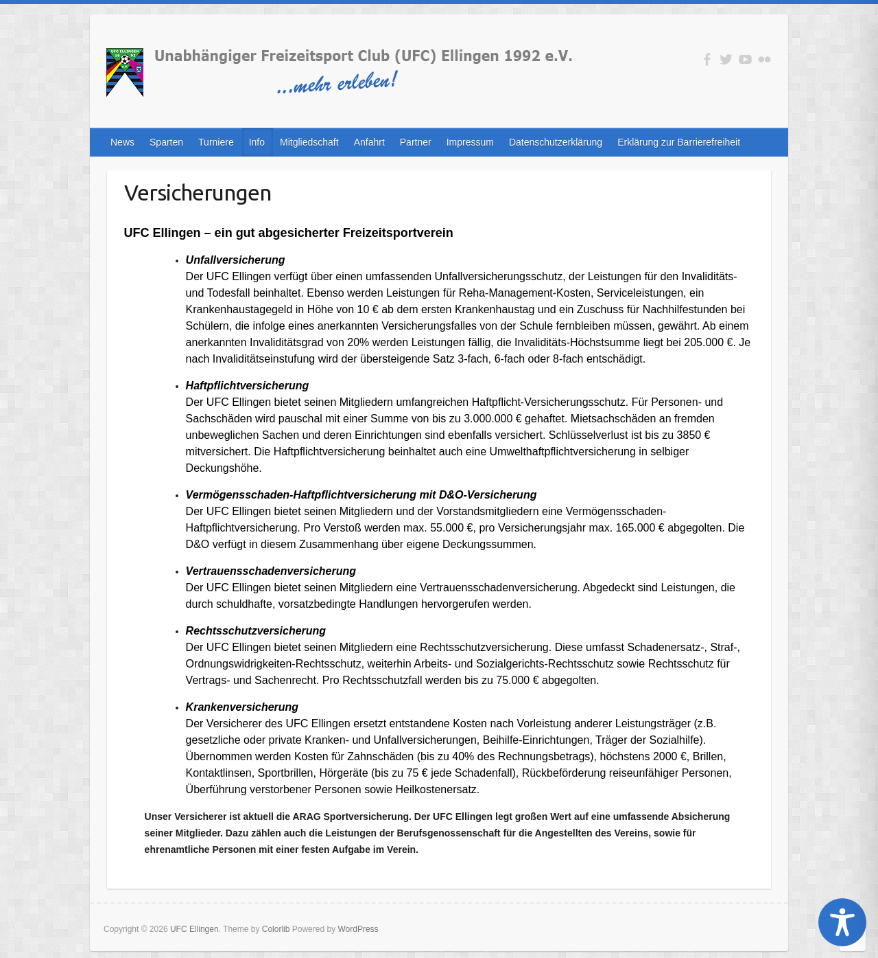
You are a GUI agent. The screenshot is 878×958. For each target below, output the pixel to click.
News (122, 142)
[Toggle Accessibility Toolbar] (842, 922)
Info (257, 142)
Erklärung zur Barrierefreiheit (678, 142)
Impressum (470, 142)
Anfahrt (369, 142)
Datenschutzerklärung (555, 142)
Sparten (166, 142)
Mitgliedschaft (309, 142)
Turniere (216, 142)
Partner (415, 142)
